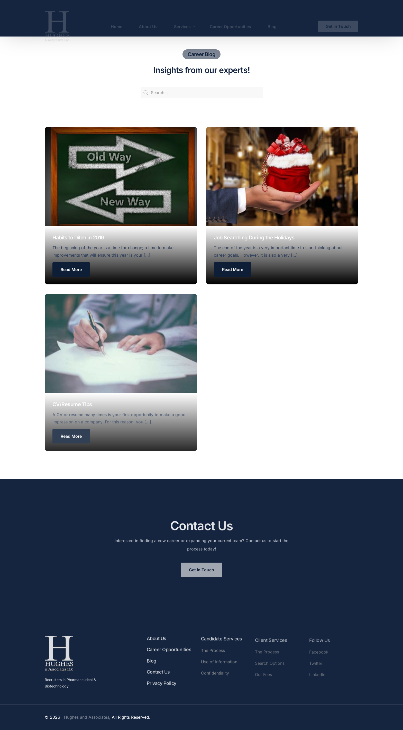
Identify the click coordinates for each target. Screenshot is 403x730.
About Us (156, 645)
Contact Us (158, 679)
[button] (71, 269)
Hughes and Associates (86, 717)
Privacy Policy (161, 690)
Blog (151, 668)
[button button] (232, 269)
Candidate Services (221, 648)
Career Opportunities (169, 657)
